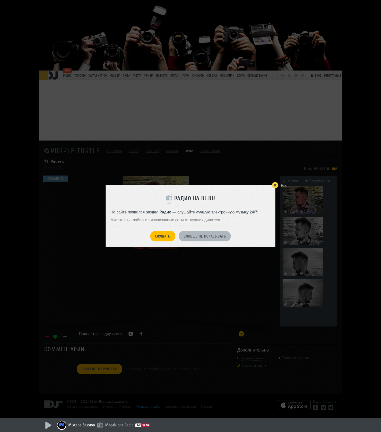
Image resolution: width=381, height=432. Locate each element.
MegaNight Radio (119, 425)
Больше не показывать (205, 236)
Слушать (162, 236)
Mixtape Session (81, 425)
